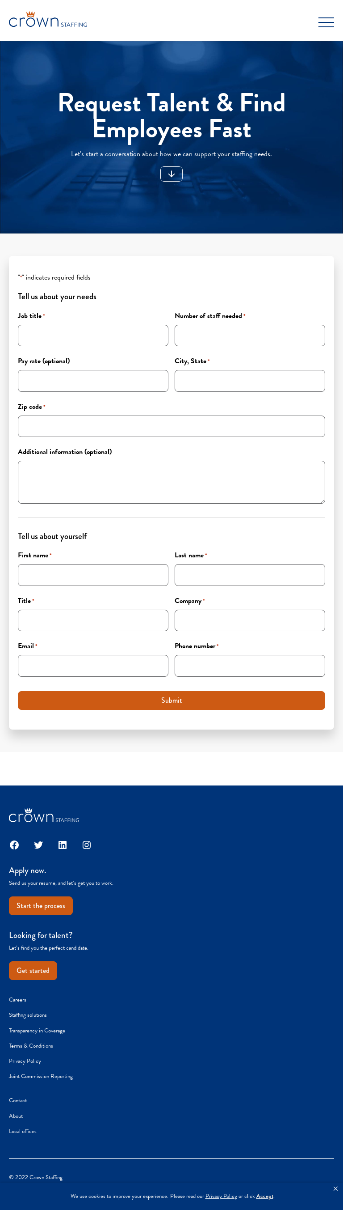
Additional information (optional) (65, 451)
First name (35, 555)
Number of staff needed (210, 315)
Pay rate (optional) (44, 361)
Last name (191, 555)
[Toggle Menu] (326, 22)
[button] (336, 1189)
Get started (33, 970)
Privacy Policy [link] (221, 1196)
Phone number (197, 646)
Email (28, 646)
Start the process (41, 905)
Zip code (32, 406)
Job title (31, 315)
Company (190, 600)
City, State (192, 361)
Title (26, 600)
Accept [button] (264, 1196)
